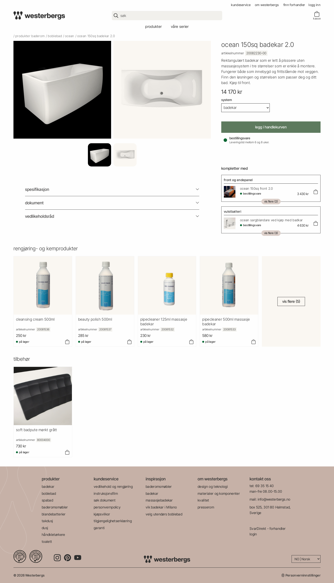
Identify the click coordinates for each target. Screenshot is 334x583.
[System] (245, 107)
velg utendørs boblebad (164, 514)
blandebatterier (54, 514)
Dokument (34, 202)
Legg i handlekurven (271, 127)
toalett (47, 541)
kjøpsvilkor (102, 514)
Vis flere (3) (271, 233)
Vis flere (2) (271, 201)
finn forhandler (294, 5)
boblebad (55, 36)
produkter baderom (30, 36)
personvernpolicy (107, 507)
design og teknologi (213, 486)
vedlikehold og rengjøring (113, 486)
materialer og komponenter (219, 493)
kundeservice (240, 5)
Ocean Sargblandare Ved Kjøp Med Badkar (271, 220)
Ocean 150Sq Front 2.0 (256, 188)
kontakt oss (260, 478)
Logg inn (314, 5)
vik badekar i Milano (161, 507)
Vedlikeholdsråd (39, 216)
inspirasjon (156, 478)
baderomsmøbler (55, 507)
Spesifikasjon (37, 189)
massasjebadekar (159, 500)
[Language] (306, 559)
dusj (45, 528)
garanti (99, 528)
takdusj (47, 521)
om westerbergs (267, 5)
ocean (69, 36)
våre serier (180, 26)
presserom (206, 507)
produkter (153, 26)
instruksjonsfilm (106, 493)
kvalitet (203, 500)
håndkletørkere (53, 534)
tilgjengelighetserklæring (113, 521)
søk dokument (105, 500)
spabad (47, 500)
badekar (48, 486)
